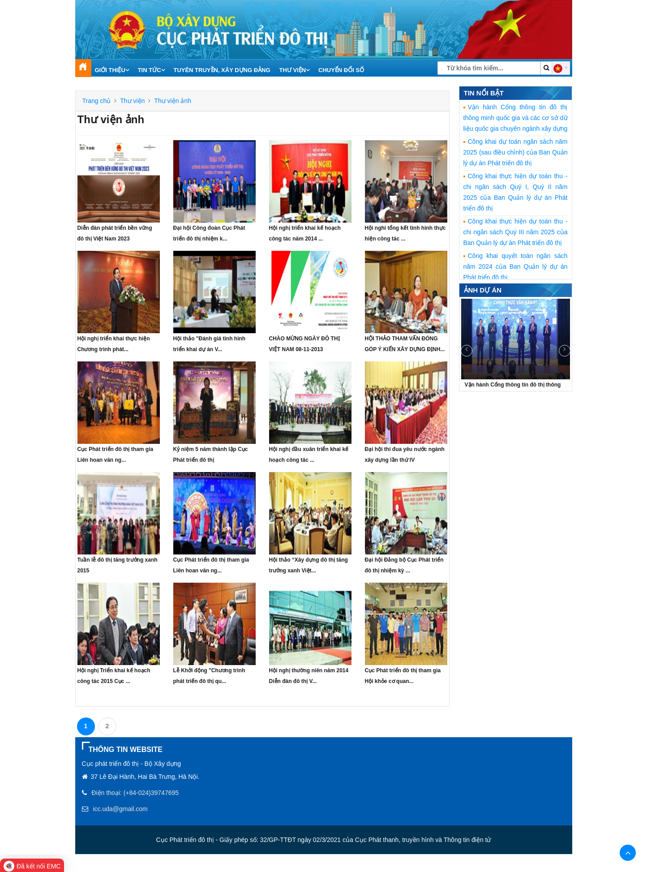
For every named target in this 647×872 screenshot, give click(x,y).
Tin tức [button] (151, 70)
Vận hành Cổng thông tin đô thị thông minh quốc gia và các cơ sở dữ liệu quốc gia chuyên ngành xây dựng (515, 117)
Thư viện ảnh (172, 100)
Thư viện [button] (294, 70)
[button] (561, 68)
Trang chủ (96, 100)
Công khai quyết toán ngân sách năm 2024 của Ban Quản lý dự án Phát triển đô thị (515, 266)
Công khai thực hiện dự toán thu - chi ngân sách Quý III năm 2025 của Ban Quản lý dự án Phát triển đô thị (515, 232)
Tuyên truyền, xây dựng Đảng (221, 70)
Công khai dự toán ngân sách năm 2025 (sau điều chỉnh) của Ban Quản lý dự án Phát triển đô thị (515, 152)
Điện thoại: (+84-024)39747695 (135, 792)
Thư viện (132, 100)
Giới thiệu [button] (112, 70)
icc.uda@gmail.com (120, 808)
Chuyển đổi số (341, 70)
